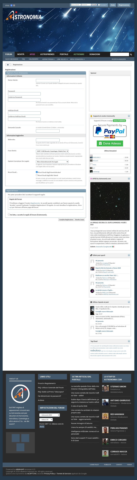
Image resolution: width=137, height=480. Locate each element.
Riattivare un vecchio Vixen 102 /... (107, 275)
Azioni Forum (47, 59)
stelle (114, 353)
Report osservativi (108, 272)
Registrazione (124, 5)
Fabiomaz (105, 278)
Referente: (11, 139)
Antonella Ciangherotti (104, 247)
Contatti (119, 464)
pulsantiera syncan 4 (103, 353)
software (111, 353)
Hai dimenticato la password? (49, 396)
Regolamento (35, 203)
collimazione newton (118, 346)
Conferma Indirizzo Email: (17, 116)
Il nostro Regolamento (47, 383)
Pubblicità (107, 464)
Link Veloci (61, 59)
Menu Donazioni (76, 59)
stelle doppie (119, 353)
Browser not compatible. (90, 415)
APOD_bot (105, 292)
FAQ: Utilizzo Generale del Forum (51, 387)
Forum (8, 54)
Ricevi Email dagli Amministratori (48, 172)
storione (125, 353)
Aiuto (113, 5)
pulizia (96, 353)
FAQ (23, 59)
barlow (110, 346)
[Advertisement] (92, 30)
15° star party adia (94, 346)
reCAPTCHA (31, 473)
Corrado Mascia (118, 451)
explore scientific (113, 348)
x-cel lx (114, 355)
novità (20, 54)
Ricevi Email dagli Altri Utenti (47, 175)
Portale (64, 54)
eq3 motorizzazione (100, 348)
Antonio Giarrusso (120, 400)
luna (119, 348)
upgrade (99, 355)
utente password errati (106, 355)
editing (94, 348)
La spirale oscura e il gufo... (104, 290)
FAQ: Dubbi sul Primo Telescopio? (51, 391)
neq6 (102, 351)
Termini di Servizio (64, 473)
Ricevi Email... (13, 172)
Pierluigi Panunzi (119, 428)
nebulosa (95, 350)
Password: (11, 91)
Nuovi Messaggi (11, 59)
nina (105, 351)
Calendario (33, 59)
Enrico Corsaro (118, 439)
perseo (119, 351)
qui (10, 207)
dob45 (104, 270)
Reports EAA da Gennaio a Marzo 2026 (108, 268)
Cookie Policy (94, 464)
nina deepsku (109, 351)
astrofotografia (105, 346)
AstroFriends (47, 54)
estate (107, 348)
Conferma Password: (15, 97)
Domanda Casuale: (14, 127)
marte (121, 348)
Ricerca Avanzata (119, 59)
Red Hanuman (117, 414)
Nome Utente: (13, 80)
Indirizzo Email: (13, 110)
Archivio (41, 400)
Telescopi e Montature (109, 279)
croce (124, 346)
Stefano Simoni (118, 386)
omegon (115, 351)
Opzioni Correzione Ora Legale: (18, 161)
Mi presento (99, 261)
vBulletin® (20, 469)
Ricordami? (102, 5)
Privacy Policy (49, 473)
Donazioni (95, 54)
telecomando (93, 355)
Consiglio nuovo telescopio (104, 311)
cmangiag (105, 263)
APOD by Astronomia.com (110, 294)
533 (100, 346)
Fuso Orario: (12, 151)
